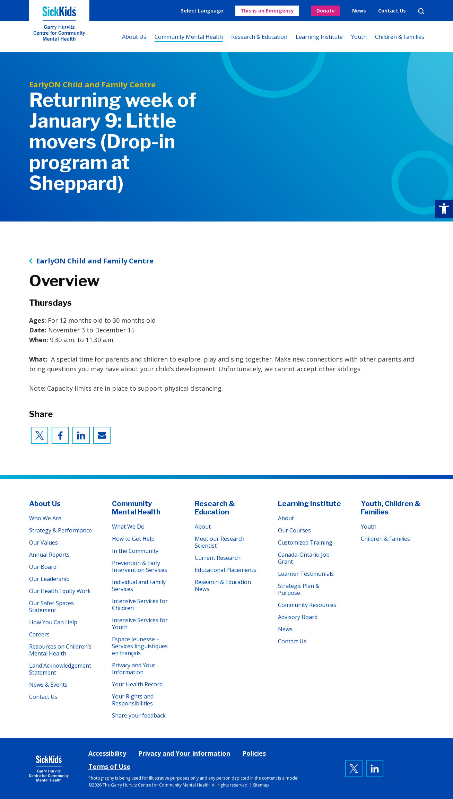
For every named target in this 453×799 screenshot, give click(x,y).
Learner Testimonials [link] (306, 573)
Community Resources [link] (307, 604)
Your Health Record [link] (137, 684)
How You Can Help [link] (53, 622)
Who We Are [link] (45, 518)
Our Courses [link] (294, 530)
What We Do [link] (128, 526)
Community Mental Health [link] (189, 37)
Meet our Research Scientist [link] (219, 542)
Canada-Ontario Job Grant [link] (304, 558)
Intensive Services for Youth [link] (140, 624)
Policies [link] (254, 753)
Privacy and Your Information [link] (133, 669)
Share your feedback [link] (139, 715)
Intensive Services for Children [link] (140, 604)
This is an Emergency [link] (267, 10)
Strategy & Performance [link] (60, 530)
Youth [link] (359, 37)
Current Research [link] (218, 557)
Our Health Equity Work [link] (60, 591)
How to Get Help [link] (133, 538)
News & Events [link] (48, 684)
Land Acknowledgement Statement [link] (60, 669)
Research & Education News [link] (223, 585)
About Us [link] (134, 37)
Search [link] (421, 11)
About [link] (203, 526)
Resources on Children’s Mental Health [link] (60, 650)
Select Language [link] (202, 10)
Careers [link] (39, 634)
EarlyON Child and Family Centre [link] (95, 261)
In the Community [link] (135, 550)
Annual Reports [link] (49, 554)
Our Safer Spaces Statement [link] (51, 607)
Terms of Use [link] (109, 766)
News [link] (359, 10)
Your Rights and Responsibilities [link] (133, 700)
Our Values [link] (43, 542)
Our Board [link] (42, 566)
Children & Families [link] (399, 37)
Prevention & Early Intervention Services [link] (139, 566)
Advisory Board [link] (297, 617)
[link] (444, 209)
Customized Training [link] (305, 542)
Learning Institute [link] (319, 37)
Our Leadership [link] (49, 578)
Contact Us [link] (392, 10)
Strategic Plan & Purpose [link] (298, 589)
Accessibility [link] (107, 753)
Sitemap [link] (261, 785)
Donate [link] (325, 10)
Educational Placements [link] (225, 569)
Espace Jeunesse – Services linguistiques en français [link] (140, 646)
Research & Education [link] (259, 37)
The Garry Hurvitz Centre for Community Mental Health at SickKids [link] (59, 26)
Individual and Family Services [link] (139, 585)
